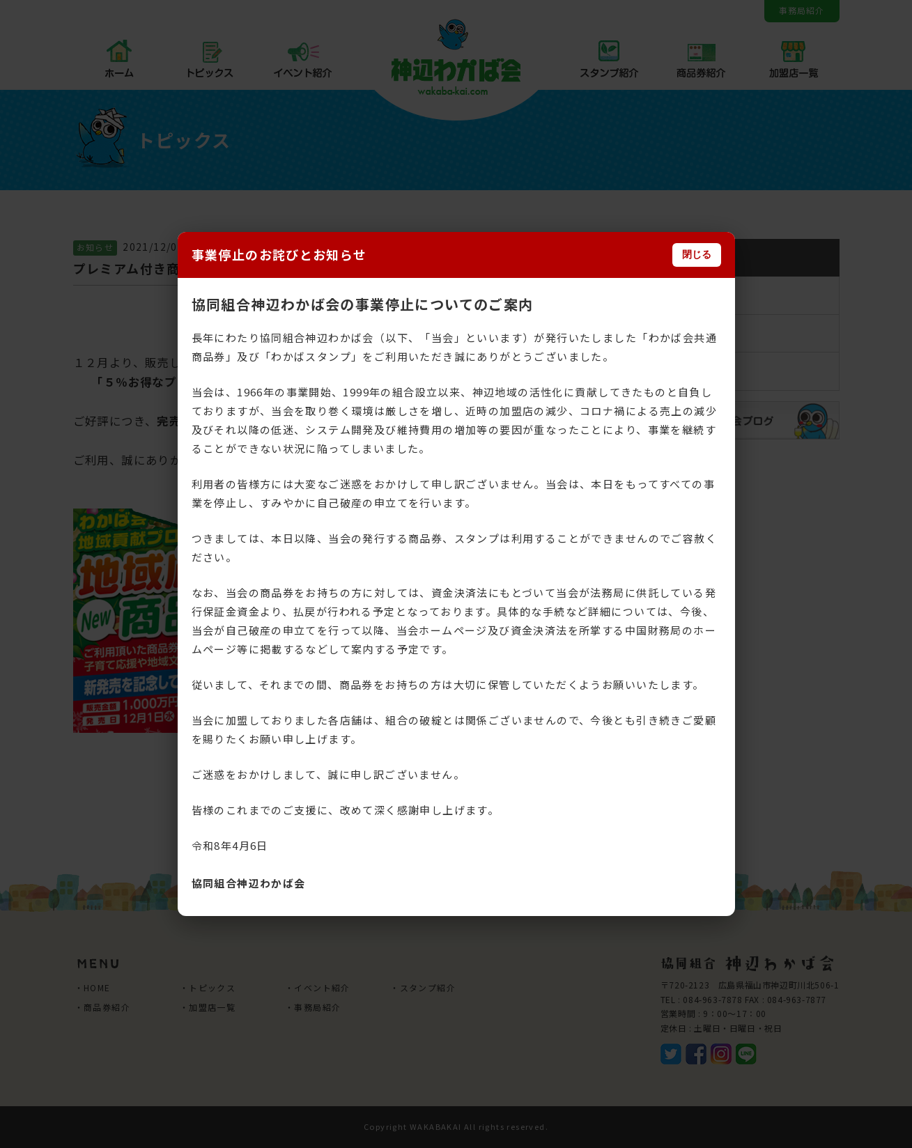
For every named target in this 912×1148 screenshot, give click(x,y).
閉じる (696, 254)
